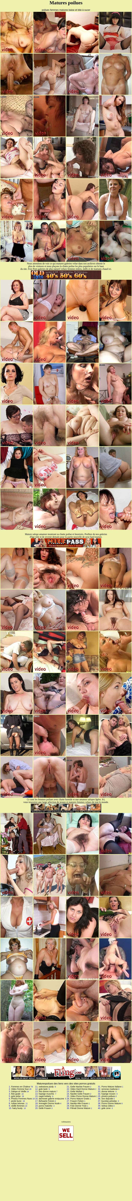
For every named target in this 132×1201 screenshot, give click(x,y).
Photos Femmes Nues (21, 1098)
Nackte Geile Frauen (80, 1094)
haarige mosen (108, 1094)
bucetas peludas (109, 1101)
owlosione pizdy (46, 1086)
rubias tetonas (18, 1103)
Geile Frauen (45, 1108)
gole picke (16, 1096)
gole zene (106, 1108)
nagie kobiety (45, 1096)
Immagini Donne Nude (49, 1103)
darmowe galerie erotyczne (52, 1098)
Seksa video (107, 1106)
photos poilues (108, 1096)
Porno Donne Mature (111, 1103)
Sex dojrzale (107, 1098)
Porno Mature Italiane (111, 1086)
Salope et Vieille (18, 1091)
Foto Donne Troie (78, 1106)
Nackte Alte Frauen (79, 1103)
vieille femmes (18, 1106)
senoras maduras (109, 1089)
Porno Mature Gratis (79, 1098)
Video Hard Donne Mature (82, 1089)
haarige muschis (47, 1094)
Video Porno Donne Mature (83, 1096)
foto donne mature (47, 1091)
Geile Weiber (76, 1091)
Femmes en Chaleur (20, 1086)
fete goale (16, 1094)
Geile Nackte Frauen (80, 1086)
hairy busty (17, 1108)
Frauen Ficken (77, 1101)
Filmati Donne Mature (80, 1108)
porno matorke (46, 1106)
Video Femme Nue (20, 1089)
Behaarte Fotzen (46, 1101)
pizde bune (16, 1101)
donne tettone (108, 1091)
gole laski (43, 1089)
